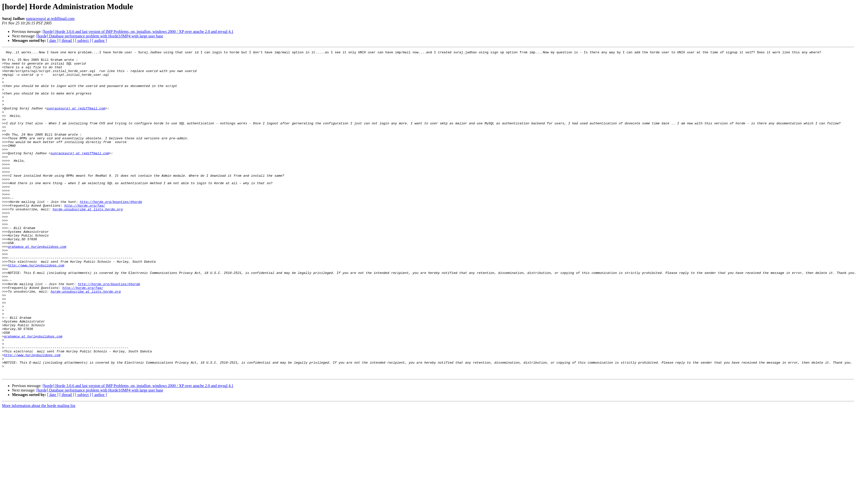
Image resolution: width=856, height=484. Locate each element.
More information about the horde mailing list (38, 471)
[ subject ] (83, 40)
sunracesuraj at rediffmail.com (50, 18)
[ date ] (52, 40)
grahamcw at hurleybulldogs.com (37, 286)
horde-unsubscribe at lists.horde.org (88, 241)
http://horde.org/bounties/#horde (111, 232)
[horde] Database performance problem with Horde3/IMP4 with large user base (99, 36)
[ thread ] (66, 40)
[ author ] (99, 40)
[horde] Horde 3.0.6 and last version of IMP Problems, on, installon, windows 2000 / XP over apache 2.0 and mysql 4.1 (138, 31)
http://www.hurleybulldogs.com (36, 308)
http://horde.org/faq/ (84, 237)
